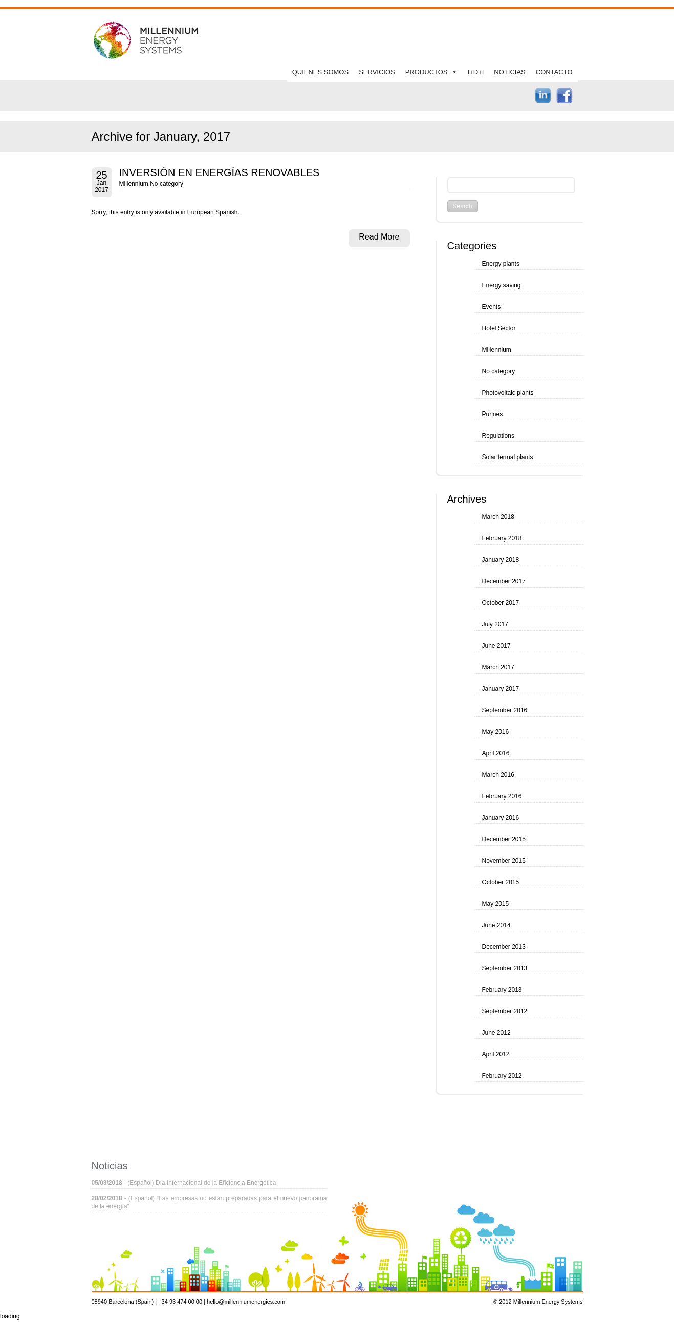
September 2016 (505, 710)
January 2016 (500, 817)
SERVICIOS (377, 72)
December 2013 (504, 946)
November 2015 (504, 860)
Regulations (498, 435)
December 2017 (504, 581)
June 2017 (496, 645)
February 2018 (502, 538)
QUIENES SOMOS (320, 72)
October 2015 (500, 882)
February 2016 (502, 796)
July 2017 (495, 624)
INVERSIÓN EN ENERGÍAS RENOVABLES (219, 172)
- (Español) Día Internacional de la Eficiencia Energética (184, 1182)
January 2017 (500, 688)
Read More (379, 236)
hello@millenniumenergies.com (246, 1301)
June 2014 (496, 925)
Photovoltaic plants (508, 392)
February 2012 (502, 1075)
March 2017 (498, 667)
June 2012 (496, 1032)
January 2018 (500, 560)
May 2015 (495, 903)
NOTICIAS (509, 72)
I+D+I (476, 72)
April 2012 (496, 1054)
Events (491, 306)
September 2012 (505, 1011)
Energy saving (501, 285)
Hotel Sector (499, 328)
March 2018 (498, 517)
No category (166, 183)
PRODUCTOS (426, 72)
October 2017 (500, 602)
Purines (492, 414)
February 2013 (502, 989)
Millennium (133, 183)
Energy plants (500, 263)
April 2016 (496, 753)
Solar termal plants (507, 457)
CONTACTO (554, 72)
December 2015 (504, 839)
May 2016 (495, 731)
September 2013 (505, 968)
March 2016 (498, 774)
